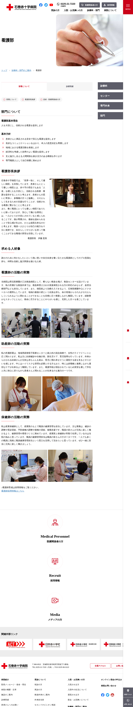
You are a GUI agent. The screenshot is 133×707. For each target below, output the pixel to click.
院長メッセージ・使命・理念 (13, 617)
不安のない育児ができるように (47, 658)
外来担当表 (39, 632)
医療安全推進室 (8, 662)
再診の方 (38, 622)
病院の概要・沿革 (8, 622)
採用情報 (110, 5)
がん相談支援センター (10, 679)
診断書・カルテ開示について (47, 665)
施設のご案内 (7, 627)
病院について (110, 10)
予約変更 (128, 356)
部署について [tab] (24, 86)
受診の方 (55, 10)
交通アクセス (99, 598)
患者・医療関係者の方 (63, 100)
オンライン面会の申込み (111, 612)
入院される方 (73, 617)
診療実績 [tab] (70, 86)
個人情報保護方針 (8, 652)
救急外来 (128, 379)
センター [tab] (105, 96)
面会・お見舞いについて (78, 632)
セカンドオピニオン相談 (45, 637)
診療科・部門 (93, 10)
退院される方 (73, 627)
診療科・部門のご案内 (21, 70)
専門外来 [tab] (105, 105)
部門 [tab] (102, 115)
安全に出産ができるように (46, 652)
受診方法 (128, 328)
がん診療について (8, 669)
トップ (4, 70)
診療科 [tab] (103, 86)
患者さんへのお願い (9, 637)
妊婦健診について (42, 647)
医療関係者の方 (91, 5)
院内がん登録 (7, 674)
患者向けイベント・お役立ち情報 (13, 685)
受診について (40, 612)
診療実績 (5, 632)
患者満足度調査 (8, 657)
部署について (14, 100)
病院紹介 (5, 612)
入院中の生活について (77, 622)
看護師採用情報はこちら (12, 492)
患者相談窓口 (40, 642)
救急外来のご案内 (42, 627)
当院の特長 (6, 642)
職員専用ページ (123, 699)
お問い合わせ (121, 598)
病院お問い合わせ (108, 618)
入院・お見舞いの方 (73, 10)
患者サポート (40, 670)
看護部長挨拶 (36, 100)
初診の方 (38, 617)
